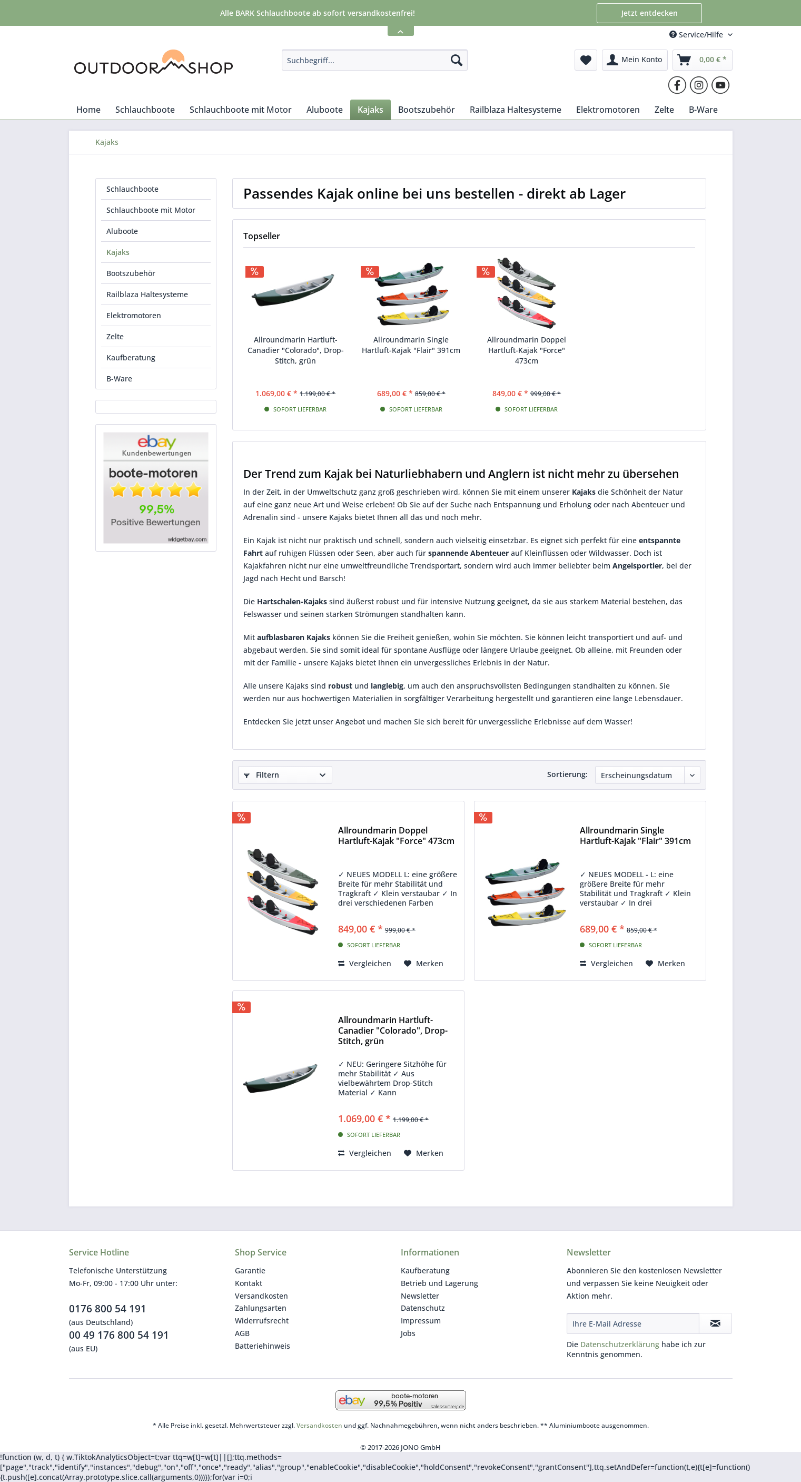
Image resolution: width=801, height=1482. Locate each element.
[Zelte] (664, 110)
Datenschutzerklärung (619, 1344)
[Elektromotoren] (608, 110)
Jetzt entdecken (649, 13)
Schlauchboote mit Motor (150, 210)
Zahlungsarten (260, 1308)
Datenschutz (423, 1308)
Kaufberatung (130, 357)
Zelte (115, 336)
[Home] (88, 110)
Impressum (421, 1321)
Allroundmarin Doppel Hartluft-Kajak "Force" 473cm (526, 350)
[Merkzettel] (586, 60)
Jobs (408, 1333)
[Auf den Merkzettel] (423, 963)
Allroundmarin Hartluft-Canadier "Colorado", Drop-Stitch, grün (296, 350)
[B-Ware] (703, 110)
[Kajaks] (370, 110)
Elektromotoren (133, 315)
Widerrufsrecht (262, 1321)
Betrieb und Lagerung (439, 1283)
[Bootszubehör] (426, 110)
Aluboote (122, 231)
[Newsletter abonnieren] (715, 1323)
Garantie (250, 1270)
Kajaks (118, 252)
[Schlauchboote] (145, 110)
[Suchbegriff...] (375, 60)
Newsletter (420, 1296)
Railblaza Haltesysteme (147, 294)
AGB (242, 1333)
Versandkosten (261, 1296)
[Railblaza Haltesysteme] (515, 110)
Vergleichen (364, 963)
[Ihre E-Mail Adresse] (633, 1323)
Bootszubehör (130, 273)
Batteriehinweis (262, 1346)
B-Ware (119, 379)
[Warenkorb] (703, 60)
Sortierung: (567, 774)
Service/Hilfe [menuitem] (697, 35)
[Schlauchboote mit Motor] (240, 110)
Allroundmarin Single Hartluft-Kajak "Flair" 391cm (411, 345)
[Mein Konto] (635, 60)
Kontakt (248, 1283)
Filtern (261, 775)
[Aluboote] (324, 110)
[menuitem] (375, 60)
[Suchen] (457, 60)
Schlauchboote (132, 189)
